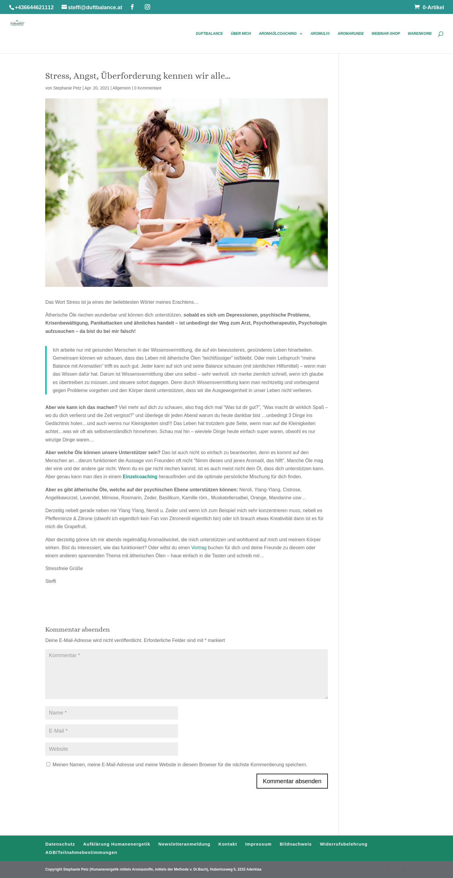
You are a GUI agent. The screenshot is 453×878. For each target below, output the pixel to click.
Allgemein (121, 88)
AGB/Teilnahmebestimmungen (81, 852)
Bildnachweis (296, 843)
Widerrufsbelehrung (343, 843)
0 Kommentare (147, 88)
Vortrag (199, 547)
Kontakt (227, 843)
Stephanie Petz (67, 88)
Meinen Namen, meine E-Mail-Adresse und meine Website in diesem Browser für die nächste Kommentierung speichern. (180, 764)
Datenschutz (60, 843)
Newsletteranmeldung (184, 843)
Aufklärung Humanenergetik (116, 843)
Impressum (258, 843)
